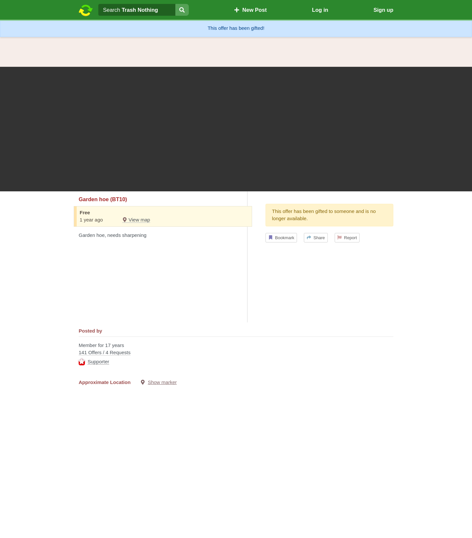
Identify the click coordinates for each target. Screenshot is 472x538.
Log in (320, 10)
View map (136, 219)
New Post (250, 10)
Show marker (162, 382)
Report (347, 237)
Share (316, 237)
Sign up (383, 10)
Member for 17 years (236, 354)
